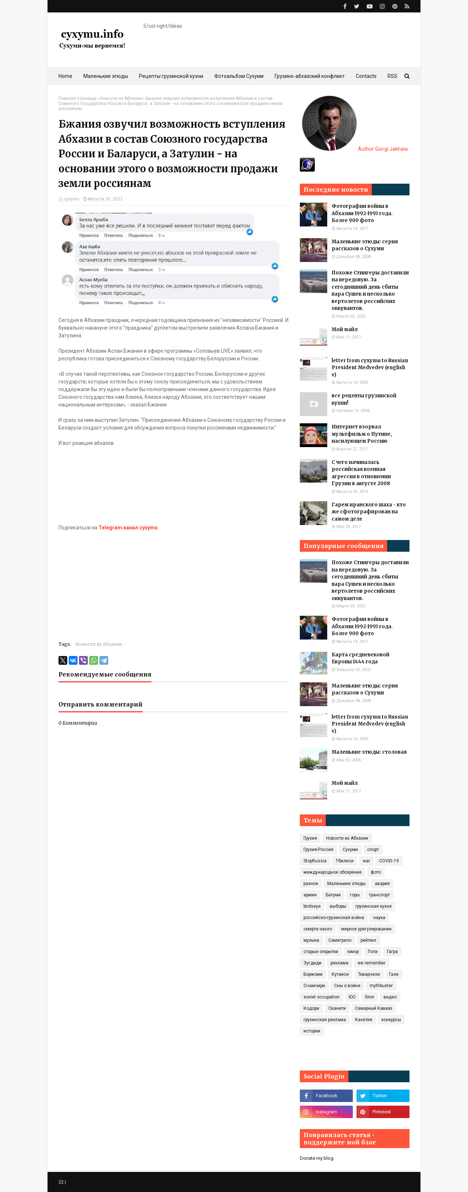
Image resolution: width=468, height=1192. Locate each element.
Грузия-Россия (318, 849)
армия (310, 894)
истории (311, 1031)
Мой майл (345, 329)
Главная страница (77, 98)
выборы (338, 906)
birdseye (312, 906)
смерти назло (317, 929)
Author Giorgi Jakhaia (355, 149)
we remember (371, 963)
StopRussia (315, 860)
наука (379, 917)
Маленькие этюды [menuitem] (105, 76)
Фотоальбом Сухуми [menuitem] (239, 76)
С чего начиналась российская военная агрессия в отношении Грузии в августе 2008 (361, 473)
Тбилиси (345, 860)
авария (382, 883)
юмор (353, 951)
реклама (339, 963)
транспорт (379, 894)
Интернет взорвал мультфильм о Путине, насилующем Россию (362, 434)
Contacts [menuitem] (366, 76)
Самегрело (339, 940)
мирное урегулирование (366, 929)
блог (369, 997)
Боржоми (312, 974)
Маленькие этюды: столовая (369, 752)
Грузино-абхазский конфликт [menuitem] (310, 76)
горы (355, 894)
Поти (373, 951)
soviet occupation (321, 997)
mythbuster (381, 985)
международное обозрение (332, 872)
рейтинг (369, 940)
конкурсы (391, 1019)
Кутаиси (340, 974)
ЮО (352, 997)
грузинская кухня (373, 906)
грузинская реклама (324, 1019)
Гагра (392, 951)
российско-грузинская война (333, 917)
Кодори (311, 1008)
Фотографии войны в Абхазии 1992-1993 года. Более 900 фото (362, 213)
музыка (311, 940)
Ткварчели (369, 974)
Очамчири (314, 985)
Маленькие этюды (346, 883)
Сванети (337, 1008)
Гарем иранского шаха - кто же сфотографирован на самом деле (369, 512)
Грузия (310, 838)
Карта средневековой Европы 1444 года (360, 658)
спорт (373, 849)
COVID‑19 (389, 860)
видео (390, 997)
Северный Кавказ (373, 1008)
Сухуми (350, 849)
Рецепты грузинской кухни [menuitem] (171, 76)
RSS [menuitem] (392, 76)
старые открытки (320, 951)
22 (61, 1182)
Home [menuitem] (65, 76)
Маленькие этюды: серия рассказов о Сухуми (365, 245)
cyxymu (71, 199)
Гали (394, 974)
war (366, 860)
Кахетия (363, 1019)
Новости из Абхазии (121, 98)
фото (376, 872)
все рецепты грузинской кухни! (364, 399)
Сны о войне (347, 985)
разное (310, 883)
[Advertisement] (173, 583)
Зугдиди (312, 963)
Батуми (333, 894)
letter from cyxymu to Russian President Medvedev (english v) (370, 367)
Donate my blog (316, 1158)
